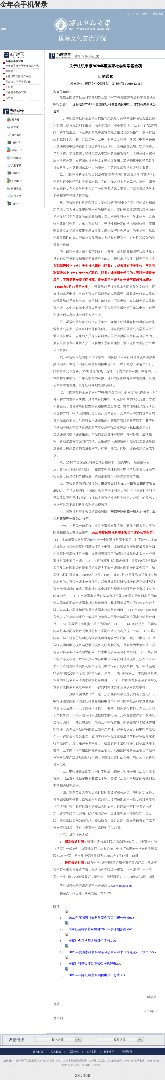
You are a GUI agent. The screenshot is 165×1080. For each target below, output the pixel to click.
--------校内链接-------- (58, 1039)
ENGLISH (141, 13)
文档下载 (16, 165)
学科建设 (15, 157)
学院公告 (87, 56)
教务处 (16, 119)
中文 (128, 13)
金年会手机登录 (24, 4)
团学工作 (17, 150)
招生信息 (16, 134)
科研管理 (15, 188)
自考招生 (17, 180)
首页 (77, 56)
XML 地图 (82, 1075)
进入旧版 (158, 13)
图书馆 (14, 127)
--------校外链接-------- (120, 1039)
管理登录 (127, 1051)
